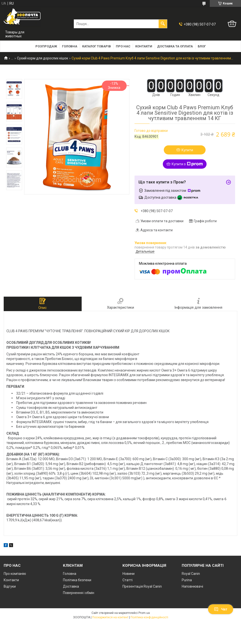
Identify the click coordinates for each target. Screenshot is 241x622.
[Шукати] (163, 24)
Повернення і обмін (78, 593)
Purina (187, 580)
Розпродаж (46, 46)
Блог (202, 46)
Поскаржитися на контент (110, 617)
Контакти (143, 46)
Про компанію (15, 574)
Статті (127, 580)
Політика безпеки (77, 580)
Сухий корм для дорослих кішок (42, 58)
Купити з (187, 164)
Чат (220, 609)
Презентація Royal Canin (142, 586)
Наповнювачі (192, 586)
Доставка (71, 586)
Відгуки (10, 586)
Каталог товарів (96, 46)
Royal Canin (191, 574)
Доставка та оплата (175, 46)
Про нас (123, 46)
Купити (187, 150)
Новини (128, 574)
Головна (69, 46)
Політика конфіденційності (149, 617)
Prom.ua (144, 613)
